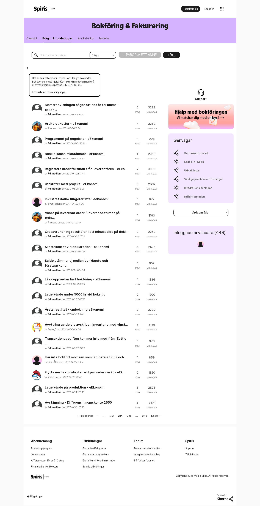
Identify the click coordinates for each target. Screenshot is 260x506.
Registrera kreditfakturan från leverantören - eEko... (86, 169)
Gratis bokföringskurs (94, 448)
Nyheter (108, 38)
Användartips (89, 38)
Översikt (32, 38)
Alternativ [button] (171, 56)
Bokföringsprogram (41, 448)
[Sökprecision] (103, 55)
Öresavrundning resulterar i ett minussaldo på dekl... (86, 232)
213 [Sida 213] (112, 416)
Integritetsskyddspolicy (147, 454)
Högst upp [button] (36, 496)
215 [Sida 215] (129, 416)
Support (189, 448)
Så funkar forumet (196, 153)
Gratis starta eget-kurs (95, 454)
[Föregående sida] (85, 416)
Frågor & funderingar (59, 38)
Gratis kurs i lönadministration (99, 461)
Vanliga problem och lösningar (203, 179)
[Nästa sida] (156, 416)
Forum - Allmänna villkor (147, 448)
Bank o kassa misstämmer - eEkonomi (74, 154)
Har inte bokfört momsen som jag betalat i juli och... (86, 358)
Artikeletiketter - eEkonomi (66, 124)
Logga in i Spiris (194, 162)
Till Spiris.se (191, 454)
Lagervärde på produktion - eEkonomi (74, 388)
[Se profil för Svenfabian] (54, 204)
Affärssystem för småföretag (47, 461)
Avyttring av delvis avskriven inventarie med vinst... (86, 325)
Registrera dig (190, 8)
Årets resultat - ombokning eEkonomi (74, 310)
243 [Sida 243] (144, 416)
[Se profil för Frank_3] (52, 329)
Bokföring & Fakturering (130, 25)
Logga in (209, 8)
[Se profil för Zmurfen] (53, 377)
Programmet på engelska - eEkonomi (74, 139)
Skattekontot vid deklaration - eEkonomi (77, 247)
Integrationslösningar (198, 188)
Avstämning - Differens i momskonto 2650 (78, 403)
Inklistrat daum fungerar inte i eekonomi (77, 199)
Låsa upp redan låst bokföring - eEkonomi (78, 280)
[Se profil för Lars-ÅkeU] (54, 362)
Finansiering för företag (44, 467)
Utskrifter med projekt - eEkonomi (71, 184)
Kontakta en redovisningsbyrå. (49, 92)
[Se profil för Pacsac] (52, 128)
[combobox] (200, 213)
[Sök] (71, 55)
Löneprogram (38, 454)
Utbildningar (192, 171)
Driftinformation (194, 197)
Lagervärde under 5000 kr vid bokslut (75, 295)
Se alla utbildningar (93, 467)
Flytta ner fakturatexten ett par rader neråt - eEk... (85, 373)
